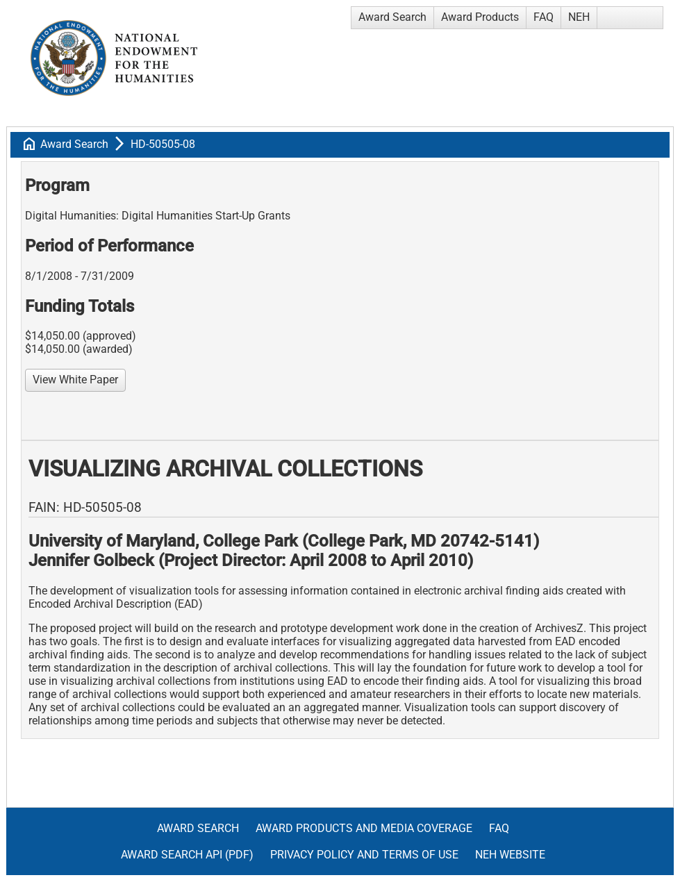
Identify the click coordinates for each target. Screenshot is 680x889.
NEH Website (510, 854)
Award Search (392, 17)
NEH (579, 17)
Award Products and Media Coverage (364, 828)
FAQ (543, 17)
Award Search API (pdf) (187, 854)
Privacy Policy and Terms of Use (364, 854)
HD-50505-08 (163, 144)
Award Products (480, 17)
